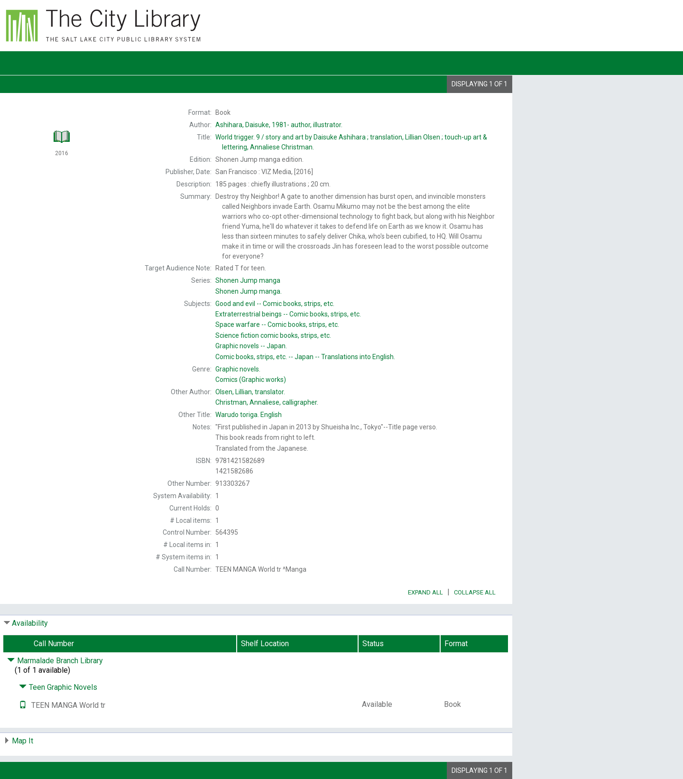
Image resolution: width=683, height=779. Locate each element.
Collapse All (475, 592)
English (248, 414)
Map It (22, 740)
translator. (250, 392)
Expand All (425, 592)
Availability (30, 623)
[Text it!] (23, 705)
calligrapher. (266, 402)
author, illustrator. (278, 125)
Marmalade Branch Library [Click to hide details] (55, 660)
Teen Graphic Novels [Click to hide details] (58, 687)
